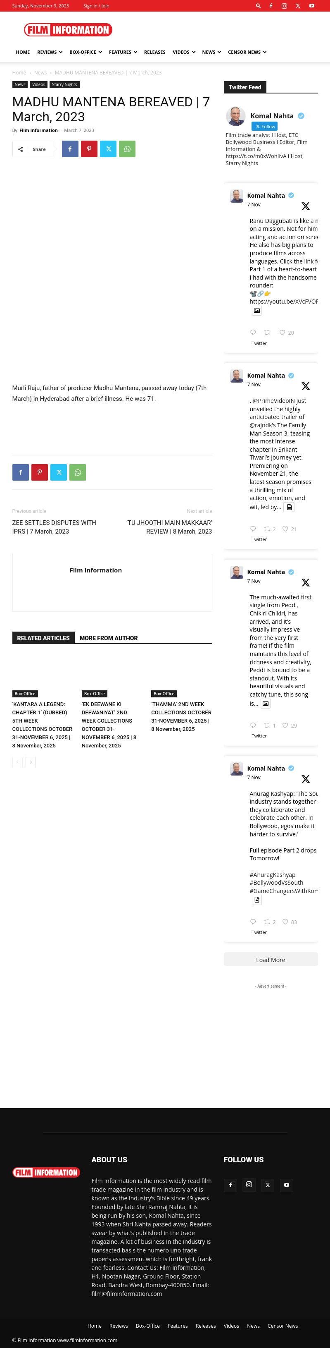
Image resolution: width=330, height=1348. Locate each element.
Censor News (247, 52)
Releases (155, 52)
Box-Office (85, 52)
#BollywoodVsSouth (277, 882)
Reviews (50, 52)
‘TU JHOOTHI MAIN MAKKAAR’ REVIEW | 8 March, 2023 (169, 527)
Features (123, 52)
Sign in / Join (96, 5)
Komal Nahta (266, 195)
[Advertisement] (221, 29)
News (212, 52)
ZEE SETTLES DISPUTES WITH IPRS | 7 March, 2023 (54, 527)
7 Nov (254, 204)
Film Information (38, 130)
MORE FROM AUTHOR (109, 638)
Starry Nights (64, 84)
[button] (258, 5)
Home (23, 52)
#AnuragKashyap (273, 875)
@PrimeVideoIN (274, 401)
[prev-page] (17, 762)
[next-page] (31, 762)
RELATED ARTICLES (43, 638)
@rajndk (261, 425)
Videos (184, 52)
